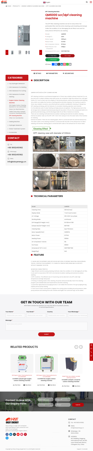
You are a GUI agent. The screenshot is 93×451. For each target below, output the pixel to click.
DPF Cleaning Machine (53, 6)
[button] (7, 52)
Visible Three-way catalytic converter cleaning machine (17, 145)
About (53, 432)
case (53, 436)
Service (54, 438)
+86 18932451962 (15, 164)
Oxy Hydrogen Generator (17, 117)
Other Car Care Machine (16, 151)
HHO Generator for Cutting (17, 124)
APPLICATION (55, 434)
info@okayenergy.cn (17, 178)
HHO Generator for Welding (17, 121)
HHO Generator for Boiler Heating (17, 129)
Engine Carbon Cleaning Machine (33, 6)
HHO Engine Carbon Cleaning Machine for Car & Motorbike (17, 139)
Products (16, 6)
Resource (54, 440)
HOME (9, 6)
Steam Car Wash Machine (16, 142)
